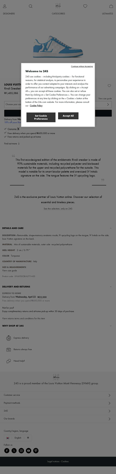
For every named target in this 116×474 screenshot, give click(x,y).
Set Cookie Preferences (41, 117)
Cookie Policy (36, 106)
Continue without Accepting (82, 66)
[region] (58, 95)
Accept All (68, 115)
